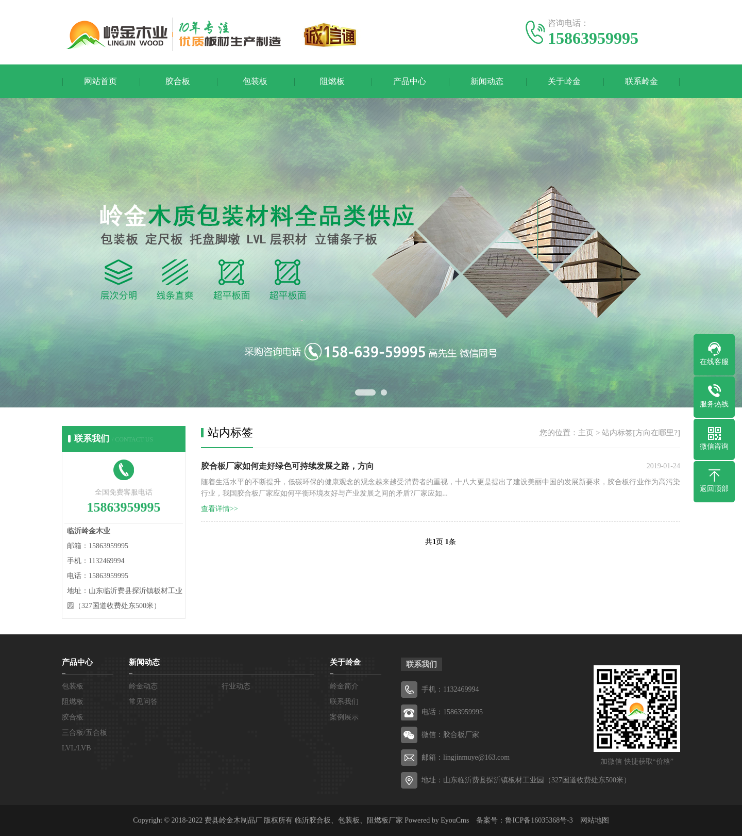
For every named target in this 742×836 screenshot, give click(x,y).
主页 (586, 433)
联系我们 (344, 702)
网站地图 (594, 820)
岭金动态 (143, 686)
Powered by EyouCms (436, 820)
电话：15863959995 (452, 712)
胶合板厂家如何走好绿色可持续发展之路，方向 (287, 466)
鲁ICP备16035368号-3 (538, 820)
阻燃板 (332, 81)
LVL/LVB (76, 748)
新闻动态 (486, 81)
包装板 (255, 81)
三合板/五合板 (84, 732)
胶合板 (177, 81)
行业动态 (236, 686)
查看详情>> (219, 509)
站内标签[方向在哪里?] (641, 433)
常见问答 (143, 702)
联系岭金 (641, 81)
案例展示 (344, 717)
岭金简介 (344, 686)
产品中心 (409, 81)
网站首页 (100, 81)
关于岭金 (564, 81)
